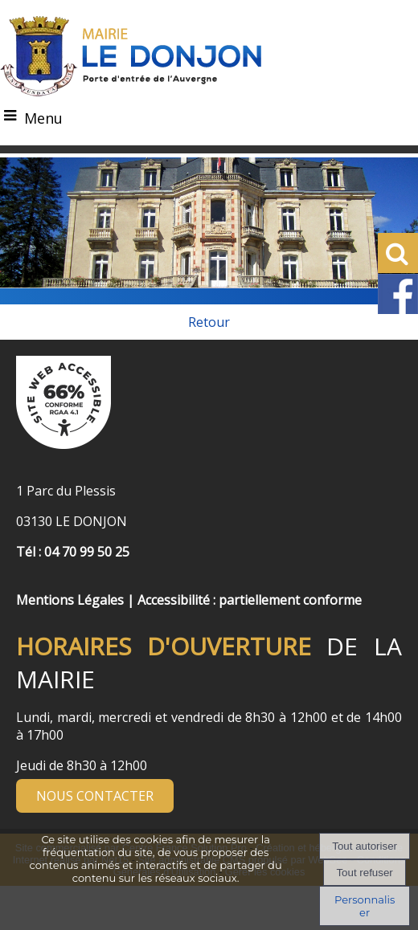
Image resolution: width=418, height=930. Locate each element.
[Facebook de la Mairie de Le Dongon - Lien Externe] (398, 310)
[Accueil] (131, 56)
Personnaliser (364, 906)
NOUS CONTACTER (95, 796)
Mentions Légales (70, 600)
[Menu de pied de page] (32, 582)
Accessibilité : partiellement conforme (249, 600)
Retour (209, 322)
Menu (43, 118)
